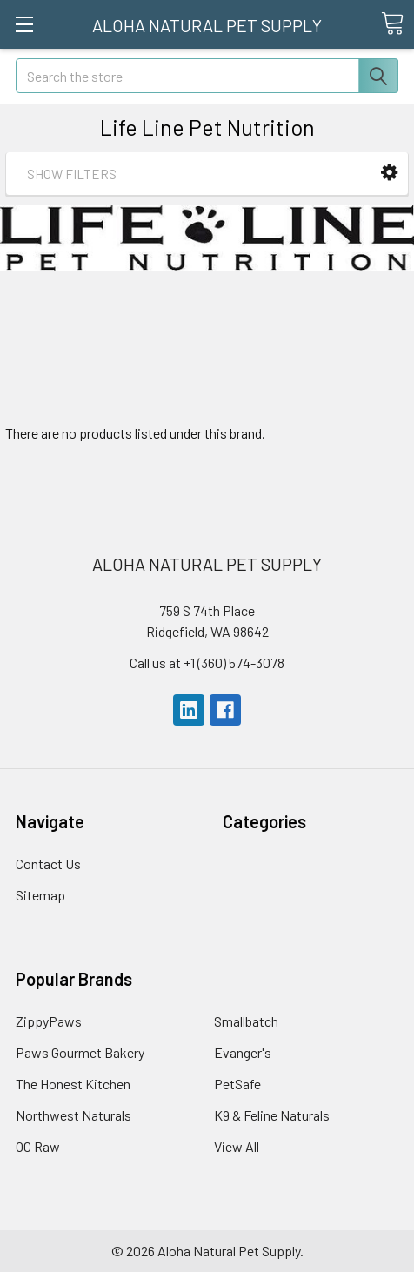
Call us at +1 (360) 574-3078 (207, 662)
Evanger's (242, 1052)
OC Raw (38, 1146)
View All (236, 1146)
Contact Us (48, 863)
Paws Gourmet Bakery (80, 1052)
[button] (389, 172)
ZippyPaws (49, 1021)
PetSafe (237, 1083)
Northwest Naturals (73, 1115)
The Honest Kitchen (73, 1083)
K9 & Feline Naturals (272, 1115)
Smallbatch (246, 1021)
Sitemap (40, 895)
